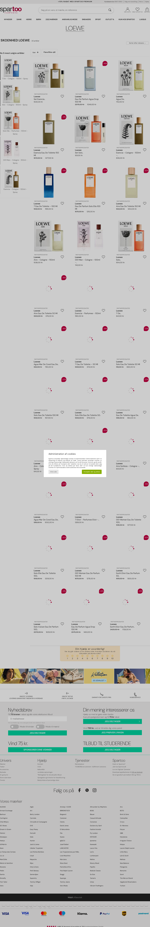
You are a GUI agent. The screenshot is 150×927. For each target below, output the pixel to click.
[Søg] (109, 10)
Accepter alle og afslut (92, 472)
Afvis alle (53, 472)
